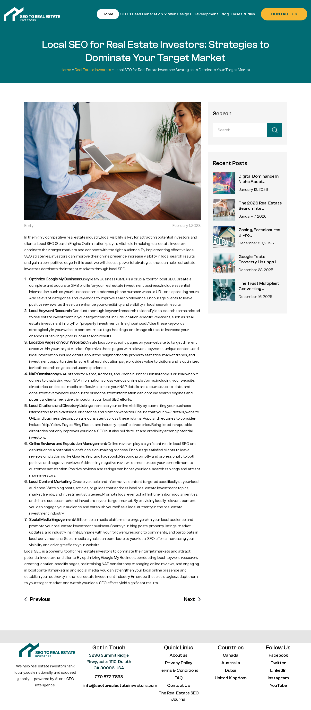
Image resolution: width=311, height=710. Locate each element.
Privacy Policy (178, 662)
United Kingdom (231, 678)
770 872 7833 (109, 676)
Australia (230, 662)
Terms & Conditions (179, 670)
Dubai (230, 670)
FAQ (178, 678)
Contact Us (178, 685)
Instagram (278, 678)
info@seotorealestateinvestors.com (120, 685)
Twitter (278, 662)
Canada (230, 655)
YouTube (278, 685)
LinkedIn (278, 670)
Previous (40, 599)
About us (179, 655)
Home (66, 70)
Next (189, 599)
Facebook (278, 655)
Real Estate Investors (93, 70)
